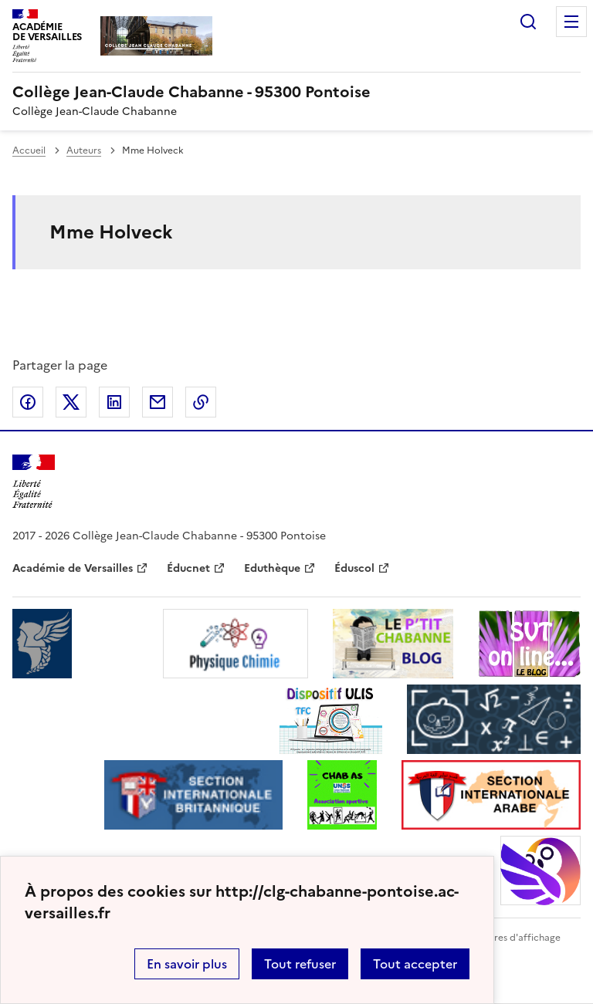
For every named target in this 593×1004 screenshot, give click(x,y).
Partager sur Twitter (71, 402)
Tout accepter (415, 964)
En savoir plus (187, 964)
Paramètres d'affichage (508, 938)
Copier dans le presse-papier (200, 402)
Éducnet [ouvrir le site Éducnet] (188, 568)
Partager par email (157, 402)
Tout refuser (300, 964)
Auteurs (83, 150)
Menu (571, 21)
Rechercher (528, 21)
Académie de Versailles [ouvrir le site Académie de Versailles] (72, 568)
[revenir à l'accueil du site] (296, 92)
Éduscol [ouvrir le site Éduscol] (354, 568)
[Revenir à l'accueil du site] (33, 482)
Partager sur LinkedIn (114, 402)
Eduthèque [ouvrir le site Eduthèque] (272, 568)
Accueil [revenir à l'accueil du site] (29, 150)
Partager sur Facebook (27, 402)
